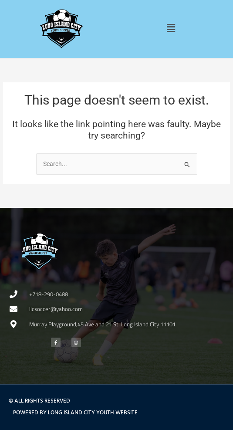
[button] (171, 28)
